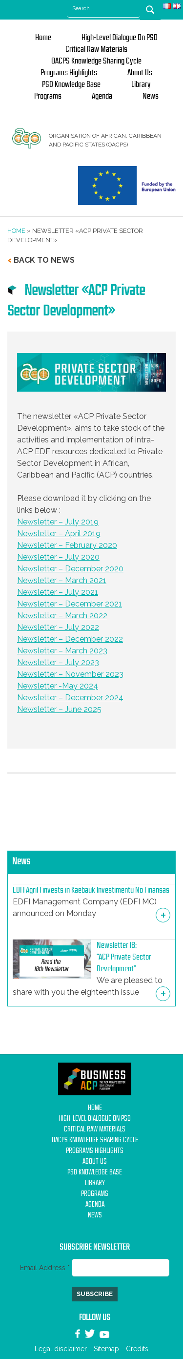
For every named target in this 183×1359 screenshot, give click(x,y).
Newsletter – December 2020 (70, 568)
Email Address (46, 1268)
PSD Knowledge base (71, 84)
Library (141, 84)
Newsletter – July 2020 (58, 557)
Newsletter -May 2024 (57, 685)
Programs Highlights (69, 73)
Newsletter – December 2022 (70, 639)
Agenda (102, 96)
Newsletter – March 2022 (62, 615)
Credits (137, 1349)
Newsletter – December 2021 (69, 603)
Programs (47, 96)
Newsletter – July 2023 (58, 662)
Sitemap (106, 1349)
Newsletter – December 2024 (70, 697)
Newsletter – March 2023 (62, 650)
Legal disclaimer (61, 1349)
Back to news (44, 260)
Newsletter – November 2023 (70, 674)
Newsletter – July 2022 (58, 627)
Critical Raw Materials (96, 49)
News (150, 96)
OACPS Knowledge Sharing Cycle (96, 61)
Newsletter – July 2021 (57, 592)
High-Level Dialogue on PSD (119, 38)
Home (43, 38)
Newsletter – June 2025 (59, 709)
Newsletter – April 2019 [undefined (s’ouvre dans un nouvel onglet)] (59, 533)
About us (139, 73)
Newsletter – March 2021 (61, 580)
